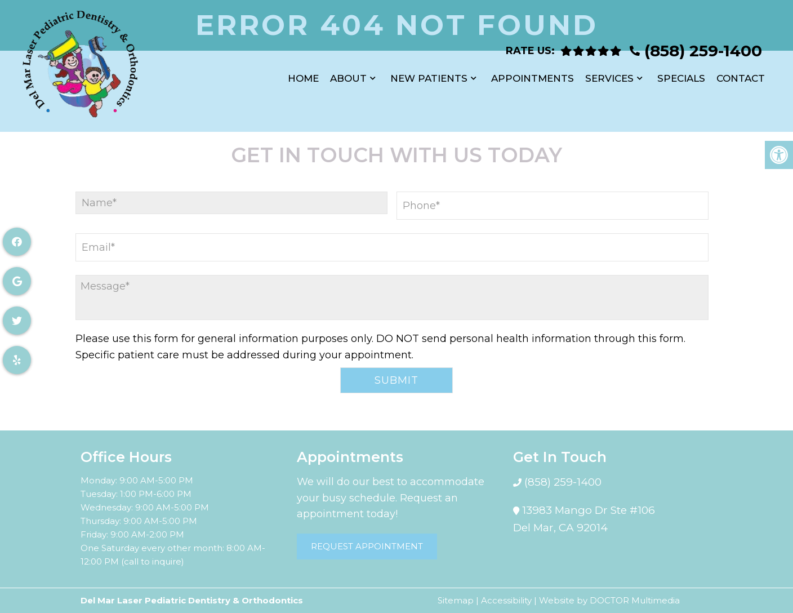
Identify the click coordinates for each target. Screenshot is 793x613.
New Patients (428, 73)
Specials (681, 73)
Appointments (532, 73)
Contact (740, 73)
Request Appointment (367, 546)
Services (609, 73)
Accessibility (506, 600)
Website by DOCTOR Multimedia (609, 600)
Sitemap (456, 600)
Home (303, 73)
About (348, 73)
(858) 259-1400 (703, 45)
